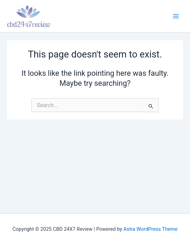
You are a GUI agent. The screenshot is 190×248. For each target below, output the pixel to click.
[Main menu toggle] (176, 16)
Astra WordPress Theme (151, 229)
